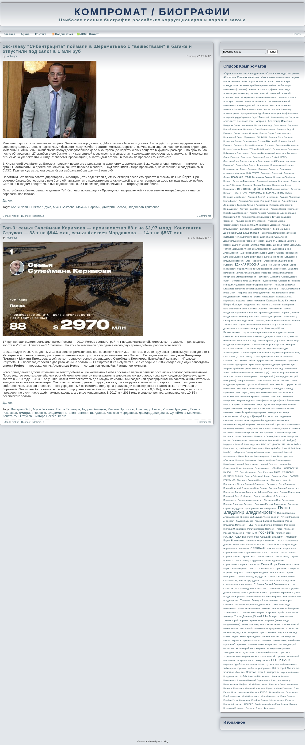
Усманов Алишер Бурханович (269, 628)
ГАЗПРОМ (240, 192)
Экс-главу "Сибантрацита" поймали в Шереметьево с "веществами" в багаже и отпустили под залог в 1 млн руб (97, 49)
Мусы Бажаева (64, 207)
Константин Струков (17, 416)
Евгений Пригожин (273, 257)
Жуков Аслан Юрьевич (248, 273)
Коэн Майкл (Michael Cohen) (237, 356)
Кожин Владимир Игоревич (267, 336)
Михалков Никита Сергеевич (237, 436)
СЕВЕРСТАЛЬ (274, 548)
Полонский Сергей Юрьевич (237, 496)
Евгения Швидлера (91, 412)
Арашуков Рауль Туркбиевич (255, 113)
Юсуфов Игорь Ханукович (236, 700)
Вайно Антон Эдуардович (236, 153)
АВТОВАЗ (269, 81)
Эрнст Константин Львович (245, 692)
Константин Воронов (254, 348)
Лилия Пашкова (281, 380)
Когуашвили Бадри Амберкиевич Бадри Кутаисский (268, 332)
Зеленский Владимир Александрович (278, 277)
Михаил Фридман (264, 432)
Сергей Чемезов (265, 556)
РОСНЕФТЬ (266, 532)
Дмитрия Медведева (261, 245)
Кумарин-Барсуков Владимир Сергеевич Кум (272, 364)
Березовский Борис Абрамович (239, 137)
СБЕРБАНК (258, 548)
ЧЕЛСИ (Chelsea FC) (233, 672)
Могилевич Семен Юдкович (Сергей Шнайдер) (272, 440)
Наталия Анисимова (245, 460)
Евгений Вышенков (233, 257)
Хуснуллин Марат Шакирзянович (253, 660)
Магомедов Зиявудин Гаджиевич (253, 388)
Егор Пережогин (254, 261)
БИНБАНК (262, 137)
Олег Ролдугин (265, 472)
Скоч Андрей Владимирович (259, 572)
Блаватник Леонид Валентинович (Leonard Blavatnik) (250, 141)
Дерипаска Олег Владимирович (241, 232)
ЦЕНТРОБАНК (280, 660)
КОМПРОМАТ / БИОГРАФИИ (152, 11)
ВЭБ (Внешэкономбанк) (277, 189)
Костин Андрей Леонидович (255, 352)
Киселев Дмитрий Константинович (272, 320)
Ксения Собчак (247, 360)
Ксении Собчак (231, 360)
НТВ (236, 472)
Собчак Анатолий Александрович (278, 580)
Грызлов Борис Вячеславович (251, 221)
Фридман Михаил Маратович (263, 644)
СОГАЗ (291, 584)
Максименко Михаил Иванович (277, 392)
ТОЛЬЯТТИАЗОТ (232, 612)
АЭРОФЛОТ (229, 121)
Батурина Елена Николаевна (238, 125)
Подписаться (62, 34)
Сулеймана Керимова (186, 412)
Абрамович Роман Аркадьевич (241, 77)
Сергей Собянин (231, 556)
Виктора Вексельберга (50, 416)
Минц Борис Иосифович (258, 428)
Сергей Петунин (270, 552)
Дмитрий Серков (240, 245)
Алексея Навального (266, 97)
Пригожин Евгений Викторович (270, 504)
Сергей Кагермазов (233, 552)
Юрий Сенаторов (250, 696)
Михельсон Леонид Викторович (270, 436)
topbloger (11, 56)
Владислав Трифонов (143, 207)
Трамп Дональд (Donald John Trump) (255, 616)
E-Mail (6, 215)
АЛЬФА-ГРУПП (263, 101)
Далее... (8, 200)
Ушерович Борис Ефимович (262, 632)
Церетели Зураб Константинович (240, 664)
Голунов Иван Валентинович (254, 209)
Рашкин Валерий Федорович (269, 521)
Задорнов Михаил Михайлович (277, 273)
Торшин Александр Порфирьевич (259, 612)
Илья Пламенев (279, 293)
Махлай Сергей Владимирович (250, 412)
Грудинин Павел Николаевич (256, 217)
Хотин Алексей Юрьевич (272, 656)
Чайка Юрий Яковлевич (285, 668)
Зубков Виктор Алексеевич (276, 281)
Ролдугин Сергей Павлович (261, 529)
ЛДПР (226, 372)
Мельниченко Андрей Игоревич (239, 424)
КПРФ (256, 356)
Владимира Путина (262, 177)
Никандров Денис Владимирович (274, 460)
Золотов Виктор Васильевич (246, 281)
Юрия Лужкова (287, 696)
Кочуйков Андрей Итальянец (284, 352)
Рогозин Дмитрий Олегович (269, 525)
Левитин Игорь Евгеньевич (284, 372)
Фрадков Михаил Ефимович (257, 640)
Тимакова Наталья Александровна (263, 596)
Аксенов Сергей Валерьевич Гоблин (258, 85)
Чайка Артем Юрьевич (234, 668)
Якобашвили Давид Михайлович (271, 704)
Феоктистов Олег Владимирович (278, 636)
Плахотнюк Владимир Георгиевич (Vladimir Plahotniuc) (250, 492)
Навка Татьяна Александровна (253, 456)
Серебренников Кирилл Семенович (241, 564)
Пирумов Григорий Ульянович (283, 488)
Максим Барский (88, 207)
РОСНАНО (251, 533)
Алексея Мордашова (122, 412)
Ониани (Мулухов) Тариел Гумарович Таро (266, 476)
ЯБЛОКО (248, 704)
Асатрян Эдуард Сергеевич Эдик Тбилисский (246, 117)
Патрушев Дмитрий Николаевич (253, 480)
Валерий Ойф (21, 409)
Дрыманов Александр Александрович (252, 249)
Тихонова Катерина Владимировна (252, 604)
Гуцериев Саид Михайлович (254, 225)
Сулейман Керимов (257, 592)
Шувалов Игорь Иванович (279, 688)
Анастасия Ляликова (280, 105)
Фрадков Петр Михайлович (286, 640)
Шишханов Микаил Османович (249, 688)
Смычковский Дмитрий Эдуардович (241, 580)
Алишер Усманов (287, 97)
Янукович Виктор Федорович (260, 708)
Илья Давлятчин (261, 293)
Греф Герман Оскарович (235, 213)
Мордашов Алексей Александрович (241, 444)
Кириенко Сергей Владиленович (263, 313)
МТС (263, 444)
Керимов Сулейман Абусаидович (265, 309)
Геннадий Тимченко (249, 201)
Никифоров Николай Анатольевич (240, 464)
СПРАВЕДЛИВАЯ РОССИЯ (252, 588)
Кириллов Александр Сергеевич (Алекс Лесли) (273, 316)
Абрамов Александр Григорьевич (282, 73)
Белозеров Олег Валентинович (259, 129)
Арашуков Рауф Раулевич (284, 113)
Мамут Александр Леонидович (239, 400)
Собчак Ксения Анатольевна (237, 584)
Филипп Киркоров (232, 640)
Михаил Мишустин (244, 432)
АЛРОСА (249, 101)
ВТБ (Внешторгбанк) (250, 188)
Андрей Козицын (94, 409)
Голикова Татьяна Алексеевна (252, 205)
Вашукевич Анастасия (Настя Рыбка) (260, 157)
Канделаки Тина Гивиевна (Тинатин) (262, 305)
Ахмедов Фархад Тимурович (285, 117)
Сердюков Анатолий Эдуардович (267, 560)
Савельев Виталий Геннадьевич (262, 545)
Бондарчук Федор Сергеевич (248, 145)
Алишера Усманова (233, 101)
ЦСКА (261, 664)
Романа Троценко (175, 409)
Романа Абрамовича (233, 533)
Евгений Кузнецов (253, 257)
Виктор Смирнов (248, 169)
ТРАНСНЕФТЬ (285, 616)
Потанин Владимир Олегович (238, 504)
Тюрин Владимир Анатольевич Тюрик (261, 624)
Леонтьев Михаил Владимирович (240, 376)
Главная (9, 34)
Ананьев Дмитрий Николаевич (252, 105)
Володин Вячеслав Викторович (239, 181)
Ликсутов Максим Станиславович (254, 380)
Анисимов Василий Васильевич (239, 109)
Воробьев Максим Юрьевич (256, 185)
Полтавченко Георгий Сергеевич (270, 496)
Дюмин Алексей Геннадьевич (283, 253)
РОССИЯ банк (282, 533)
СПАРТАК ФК (230, 588)
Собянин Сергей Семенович (270, 584)
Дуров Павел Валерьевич (254, 253)
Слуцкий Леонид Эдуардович (251, 576)
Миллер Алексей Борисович (271, 424)
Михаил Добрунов (281, 428)
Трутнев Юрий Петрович (235, 620)
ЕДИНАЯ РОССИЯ (247, 264)
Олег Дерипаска (248, 472)
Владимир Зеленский (271, 173)
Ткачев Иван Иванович (248, 608)
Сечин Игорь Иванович (276, 564)
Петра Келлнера (68, 409)
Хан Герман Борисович (278, 648)
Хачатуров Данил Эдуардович (238, 652)
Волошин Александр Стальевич (272, 181)
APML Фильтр (89, 34)
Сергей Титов (248, 556)
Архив (25, 34)
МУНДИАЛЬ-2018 (276, 444)
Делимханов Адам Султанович (255, 229)
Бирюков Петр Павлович (280, 137)
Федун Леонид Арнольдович (246, 636)
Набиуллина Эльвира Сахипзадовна (251, 452)
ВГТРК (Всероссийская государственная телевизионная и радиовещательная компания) (259, 161)
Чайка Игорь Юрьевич (259, 668)
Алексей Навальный (270, 93)
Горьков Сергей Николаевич (285, 209)
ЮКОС (263, 692)
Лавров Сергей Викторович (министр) (242, 368)
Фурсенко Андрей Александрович (248, 648)
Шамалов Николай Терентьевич (253, 680)
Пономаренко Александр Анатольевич (243, 500)
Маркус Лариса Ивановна (257, 408)
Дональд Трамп (281, 245)
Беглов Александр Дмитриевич (270, 125)
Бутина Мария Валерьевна (286, 149)
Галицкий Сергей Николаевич (263, 197)
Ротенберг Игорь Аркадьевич (260, 541)
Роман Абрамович (286, 529)
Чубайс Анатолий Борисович (254, 676)
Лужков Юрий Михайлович (260, 384)
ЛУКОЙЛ (279, 384)
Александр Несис (148, 409)
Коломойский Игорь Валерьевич (268, 344)
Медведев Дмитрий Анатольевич (259, 416)
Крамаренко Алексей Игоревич (277, 356)
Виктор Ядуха (41, 207)
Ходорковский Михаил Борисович (272, 652)
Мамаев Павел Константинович (277, 396)
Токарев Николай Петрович (285, 608)
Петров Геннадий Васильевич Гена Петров (245, 488)
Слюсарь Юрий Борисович (281, 576)
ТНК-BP (266, 608)
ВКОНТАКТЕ (252, 173)
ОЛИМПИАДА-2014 (233, 476)
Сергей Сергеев (288, 552)
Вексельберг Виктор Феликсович (252, 165)
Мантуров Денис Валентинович (239, 404)
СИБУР (252, 568)
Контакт (40, 34)
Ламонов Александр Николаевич (280, 368)
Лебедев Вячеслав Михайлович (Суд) (250, 372)
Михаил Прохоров (121, 409)
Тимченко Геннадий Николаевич (259, 600)
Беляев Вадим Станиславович (274, 133)
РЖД (250, 524)
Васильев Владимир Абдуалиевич (268, 153)
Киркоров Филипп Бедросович (238, 320)
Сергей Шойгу (282, 556)
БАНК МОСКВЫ (245, 121)
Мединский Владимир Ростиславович (270, 420)
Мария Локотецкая (232, 408)
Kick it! (15, 215)
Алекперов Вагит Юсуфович (262, 89)
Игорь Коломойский (290, 289)
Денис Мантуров (281, 229)
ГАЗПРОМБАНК (256, 193)
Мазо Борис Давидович (248, 392)
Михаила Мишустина (285, 432)
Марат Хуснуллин (266, 404)
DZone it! (26, 215)
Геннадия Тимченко (270, 201)
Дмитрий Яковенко (32, 412)
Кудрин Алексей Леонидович (271, 360)
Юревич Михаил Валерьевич (283, 692)
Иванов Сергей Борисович (259, 285)
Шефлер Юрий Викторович (253, 684)
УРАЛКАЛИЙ (246, 628)
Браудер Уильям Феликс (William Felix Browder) (247, 149)
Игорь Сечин (229, 293)
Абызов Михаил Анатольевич (275, 77)
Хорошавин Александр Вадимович (241, 656)
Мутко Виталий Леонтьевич (249, 448)
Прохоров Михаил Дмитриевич (260, 508)
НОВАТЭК (276, 468)
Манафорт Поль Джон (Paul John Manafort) (278, 400)
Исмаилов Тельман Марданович (258, 297)
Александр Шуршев (248, 93)
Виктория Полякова (268, 169)
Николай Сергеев (268, 464)
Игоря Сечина (245, 293)
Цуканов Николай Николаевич (281, 664)
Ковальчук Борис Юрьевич (249, 328)
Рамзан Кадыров (244, 521)
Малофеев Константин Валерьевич (241, 396)
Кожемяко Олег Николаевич (237, 336)
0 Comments (204, 215)
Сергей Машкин (252, 552)
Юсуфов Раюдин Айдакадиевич (267, 700)
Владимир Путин (241, 176)
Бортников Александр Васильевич (281, 145)
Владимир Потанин (62, 412)
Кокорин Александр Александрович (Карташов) (261, 340)
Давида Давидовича (153, 412)
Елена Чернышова (270, 265)
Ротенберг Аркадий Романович (265, 536)
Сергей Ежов (289, 548)
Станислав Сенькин (278, 588)
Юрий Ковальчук (231, 696)
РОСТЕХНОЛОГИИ (234, 536)
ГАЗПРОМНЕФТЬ (275, 193)
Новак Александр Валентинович (252, 468)
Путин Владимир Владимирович (256, 510)
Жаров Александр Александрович (254, 269)
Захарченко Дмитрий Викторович (240, 277)
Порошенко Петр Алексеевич (279, 500)
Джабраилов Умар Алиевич (274, 237)
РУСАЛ (280, 541)
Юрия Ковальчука (270, 696)
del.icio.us (38, 215)
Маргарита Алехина (286, 404)
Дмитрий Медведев (276, 241)
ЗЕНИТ (227, 281)
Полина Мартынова (290, 492)
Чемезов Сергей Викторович (262, 672)
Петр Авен (272, 484)
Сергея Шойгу (242, 560)
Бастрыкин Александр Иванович (274, 121)
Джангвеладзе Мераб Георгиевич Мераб (244, 241)
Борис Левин (20, 207)
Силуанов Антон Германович (272, 568)
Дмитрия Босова (114, 207)
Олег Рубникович (284, 472)
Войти (297, 34)
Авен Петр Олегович (252, 81)
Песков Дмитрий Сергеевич (251, 484)
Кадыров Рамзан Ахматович (250, 301)
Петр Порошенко (287, 484)
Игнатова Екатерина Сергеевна (262, 289)
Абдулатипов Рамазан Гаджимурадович (243, 73)
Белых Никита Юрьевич (246, 133)
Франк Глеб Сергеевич (234, 644)
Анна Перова (264, 109)
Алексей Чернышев (245, 97)
